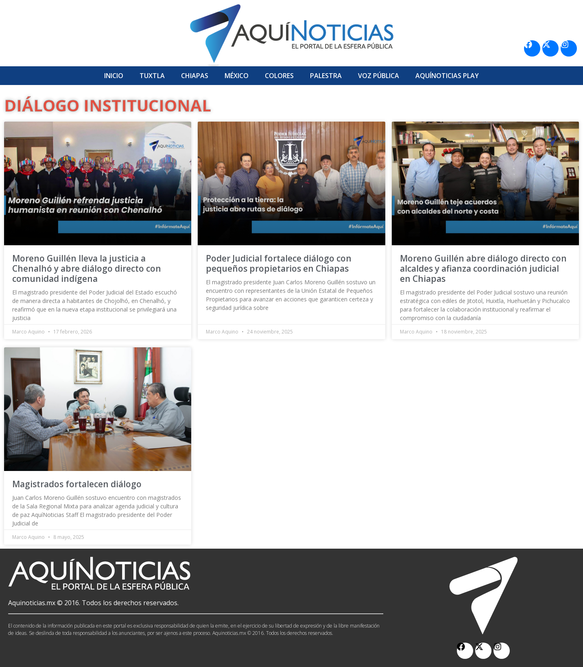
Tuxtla (152, 75)
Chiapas (194, 75)
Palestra (326, 75)
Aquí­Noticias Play (447, 75)
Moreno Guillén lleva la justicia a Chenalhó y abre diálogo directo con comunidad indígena (86, 268)
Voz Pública (378, 75)
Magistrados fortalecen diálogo (77, 484)
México (237, 75)
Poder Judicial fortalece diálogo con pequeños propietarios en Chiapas (279, 263)
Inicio (113, 75)
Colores (279, 75)
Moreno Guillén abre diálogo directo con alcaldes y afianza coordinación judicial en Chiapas (483, 268)
